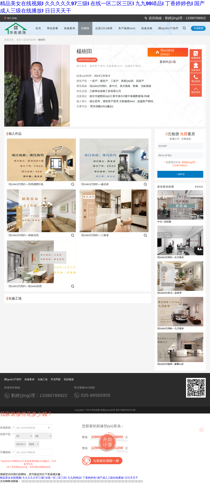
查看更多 (199, 187)
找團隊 (85, 28)
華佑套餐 (52, 28)
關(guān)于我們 (168, 28)
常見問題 (56, 379)
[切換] (14, 18)
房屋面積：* (7, 427)
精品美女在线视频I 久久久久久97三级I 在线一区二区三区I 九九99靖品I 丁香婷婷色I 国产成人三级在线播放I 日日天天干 (69, 477)
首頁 (38, 28)
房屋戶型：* (7, 434)
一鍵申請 (180, 174)
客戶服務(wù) (126, 28)
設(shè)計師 (30, 39)
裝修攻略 (146, 28)
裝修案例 (69, 28)
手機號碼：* (7, 452)
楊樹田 (41, 39)
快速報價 (198, 28)
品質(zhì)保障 (104, 28)
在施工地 (42, 379)
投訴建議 (69, 379)
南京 (9, 18)
